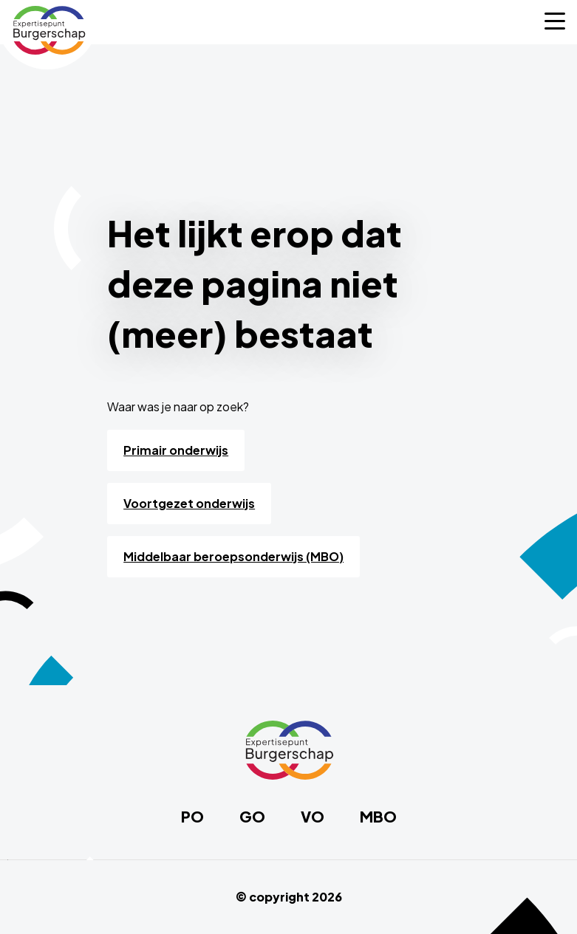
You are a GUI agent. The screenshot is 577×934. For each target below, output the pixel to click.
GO (252, 816)
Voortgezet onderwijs (189, 503)
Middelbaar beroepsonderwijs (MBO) (233, 556)
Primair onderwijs (175, 450)
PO (192, 816)
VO (312, 816)
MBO (378, 816)
